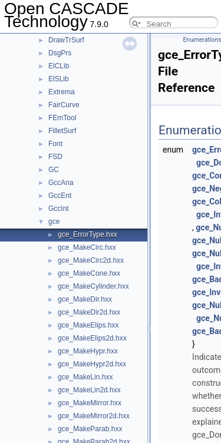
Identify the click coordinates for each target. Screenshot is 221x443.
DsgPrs (59, 53)
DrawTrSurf (66, 40)
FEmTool (62, 118)
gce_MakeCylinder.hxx (93, 286)
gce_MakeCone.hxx (89, 273)
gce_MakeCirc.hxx (87, 247)
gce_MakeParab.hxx (90, 429)
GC (53, 170)
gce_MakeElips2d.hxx (92, 338)
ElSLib (58, 79)
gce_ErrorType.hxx (87, 234)
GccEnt (59, 195)
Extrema (61, 92)
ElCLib (58, 66)
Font (55, 144)
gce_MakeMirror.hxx (89, 403)
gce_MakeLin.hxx (85, 377)
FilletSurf (62, 131)
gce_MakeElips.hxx (88, 325)
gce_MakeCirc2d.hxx (91, 260)
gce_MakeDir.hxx (85, 299)
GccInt (58, 208)
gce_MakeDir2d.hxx (89, 312)
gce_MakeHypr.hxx (88, 351)
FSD (55, 157)
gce (54, 221)
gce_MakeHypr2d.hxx (92, 364)
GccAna (61, 182)
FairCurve (64, 105)
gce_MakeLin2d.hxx (89, 390)
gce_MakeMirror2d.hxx (94, 416)
